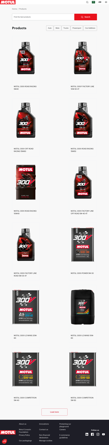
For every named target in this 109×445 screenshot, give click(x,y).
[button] (4, 441)
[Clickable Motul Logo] (8, 2)
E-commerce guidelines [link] (64, 436)
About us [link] (22, 424)
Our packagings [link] (25, 441)
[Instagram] (97, 434)
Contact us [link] (43, 429)
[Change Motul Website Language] (100, 2)
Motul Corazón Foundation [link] (25, 431)
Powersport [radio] (76, 28)
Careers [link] (62, 429)
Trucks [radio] (65, 28)
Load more (54, 412)
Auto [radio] (50, 28)
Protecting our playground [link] (65, 425)
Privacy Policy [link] (24, 435)
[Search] (85, 17)
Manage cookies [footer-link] (45, 441)
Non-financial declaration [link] (44, 436)
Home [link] (14, 9)
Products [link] (23, 9)
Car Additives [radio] (90, 28)
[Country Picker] (93, 2)
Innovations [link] (44, 424)
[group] (71, 28)
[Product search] (87, 2)
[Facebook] (92, 434)
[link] (26, 87)
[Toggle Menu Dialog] (106, 2)
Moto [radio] (57, 28)
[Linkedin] (86, 434)
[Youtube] (103, 434)
